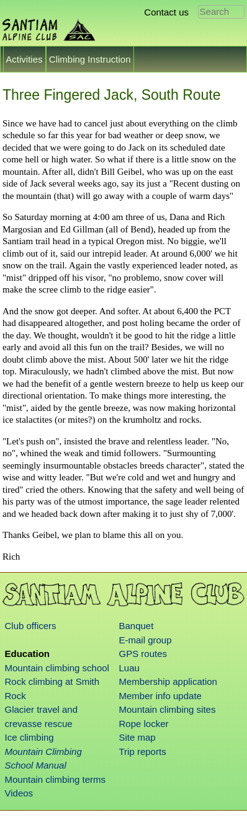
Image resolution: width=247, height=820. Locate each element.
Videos (19, 793)
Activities (24, 59)
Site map (137, 737)
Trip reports (142, 751)
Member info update (160, 695)
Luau (129, 668)
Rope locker (144, 723)
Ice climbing (29, 737)
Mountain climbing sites (167, 709)
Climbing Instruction (90, 59)
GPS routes (143, 653)
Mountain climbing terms (55, 779)
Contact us (166, 12)
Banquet (136, 625)
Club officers (30, 625)
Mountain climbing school (57, 668)
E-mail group (145, 640)
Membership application (168, 681)
